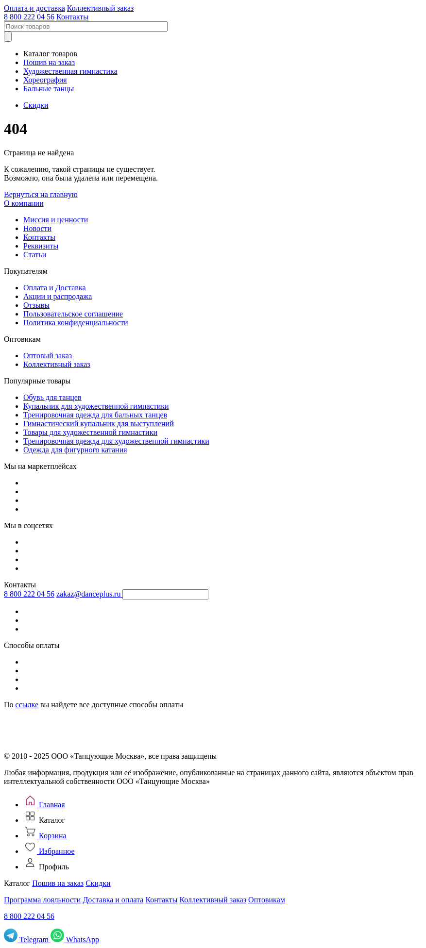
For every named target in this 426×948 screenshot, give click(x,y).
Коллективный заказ (100, 8)
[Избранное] (49, 851)
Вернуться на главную (41, 194)
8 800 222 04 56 (29, 17)
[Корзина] (45, 836)
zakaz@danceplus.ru (88, 594)
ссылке (27, 704)
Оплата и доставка (34, 8)
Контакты (72, 17)
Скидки (35, 105)
